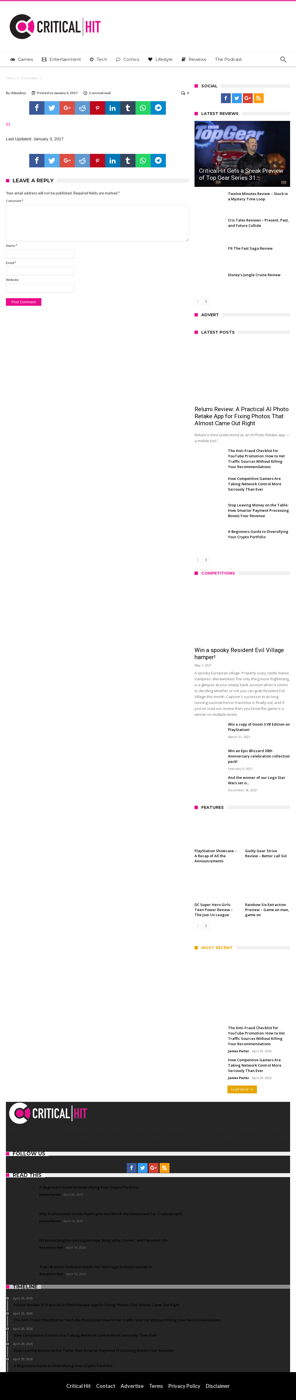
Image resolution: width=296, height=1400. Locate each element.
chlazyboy (18, 93)
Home (10, 78)
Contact (105, 1386)
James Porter (238, 1051)
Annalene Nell (51, 1247)
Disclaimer (218, 1386)
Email (11, 263)
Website (12, 280)
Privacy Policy (184, 1386)
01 (8, 124)
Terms (156, 1386)
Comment (14, 201)
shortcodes (29, 78)
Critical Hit (78, 1386)
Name (11, 245)
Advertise (132, 1386)
